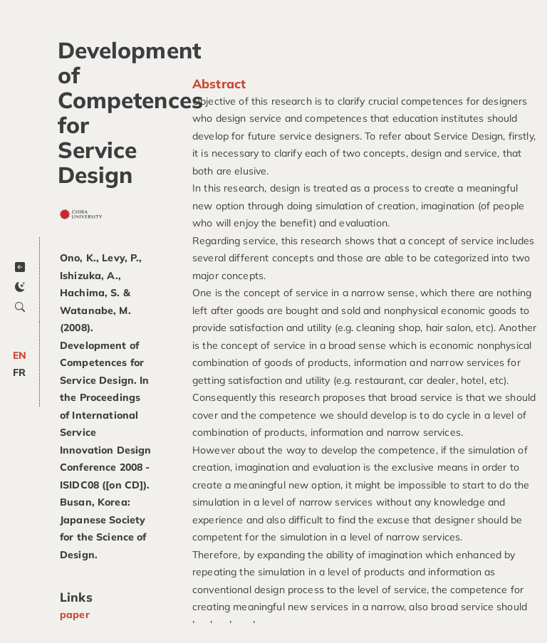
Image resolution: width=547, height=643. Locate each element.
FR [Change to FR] (19, 372)
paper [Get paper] (75, 614)
